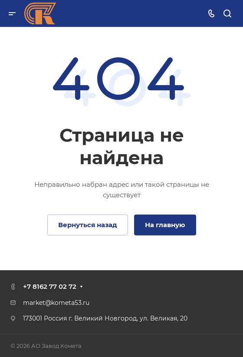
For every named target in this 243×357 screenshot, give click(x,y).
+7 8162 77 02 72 (49, 286)
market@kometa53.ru (56, 303)
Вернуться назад (87, 225)
